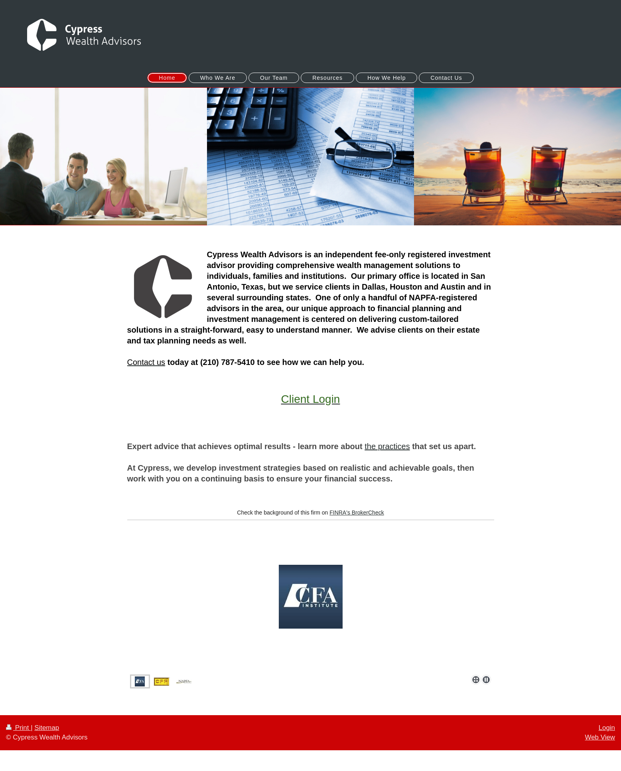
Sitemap (46, 728)
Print (18, 728)
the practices (387, 446)
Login (607, 728)
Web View (600, 737)
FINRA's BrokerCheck (356, 512)
